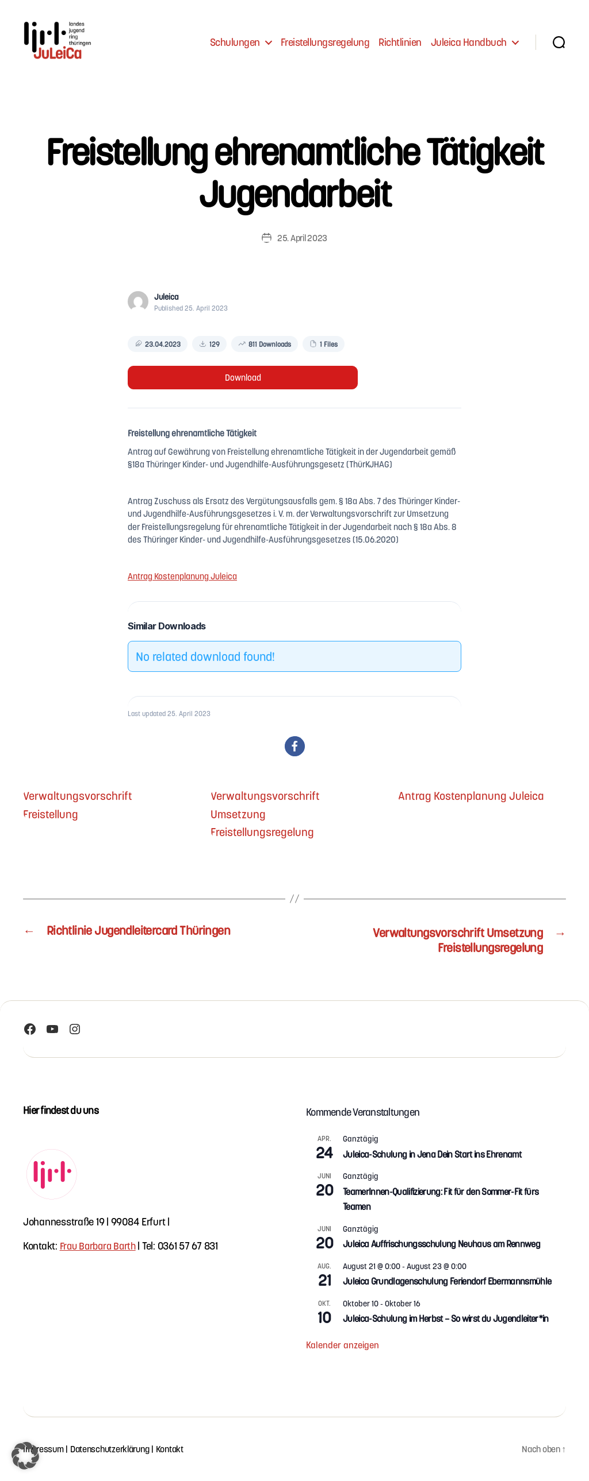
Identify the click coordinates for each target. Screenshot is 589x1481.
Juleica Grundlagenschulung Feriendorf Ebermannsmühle (447, 1281)
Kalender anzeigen (342, 1345)
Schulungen (235, 42)
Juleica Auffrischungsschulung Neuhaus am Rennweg (441, 1244)
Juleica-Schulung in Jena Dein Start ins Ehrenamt (432, 1154)
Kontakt (178, 1449)
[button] (295, 746)
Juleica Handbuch (469, 42)
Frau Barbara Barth (100, 1246)
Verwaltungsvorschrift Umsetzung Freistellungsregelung (268, 813)
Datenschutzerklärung (115, 1449)
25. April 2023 (302, 237)
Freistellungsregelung (325, 42)
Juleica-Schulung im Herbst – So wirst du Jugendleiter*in (446, 1318)
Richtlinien (400, 42)
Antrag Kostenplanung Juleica (182, 576)
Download (243, 377)
